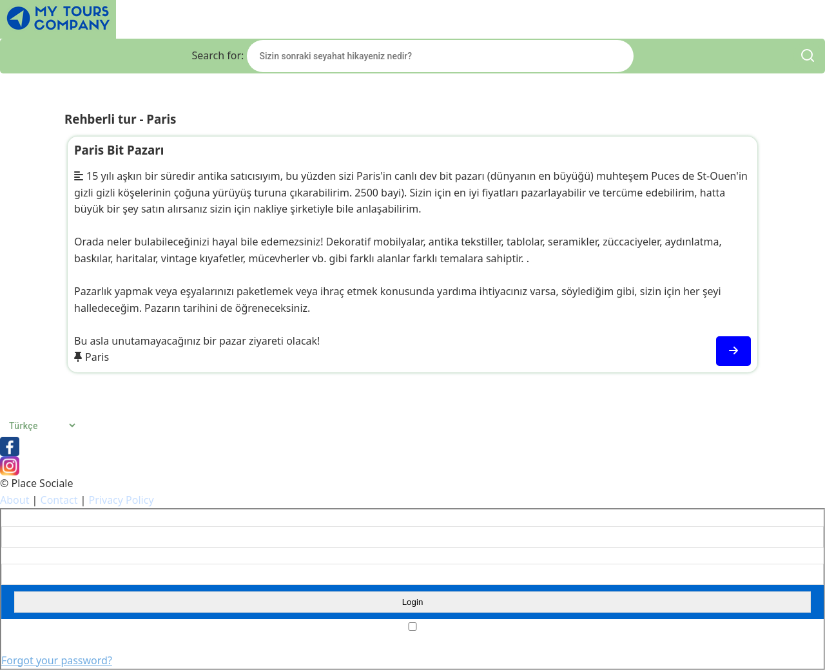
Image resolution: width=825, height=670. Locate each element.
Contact (59, 500)
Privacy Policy (121, 500)
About (14, 500)
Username (21, 518)
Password (20, 556)
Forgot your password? (56, 660)
